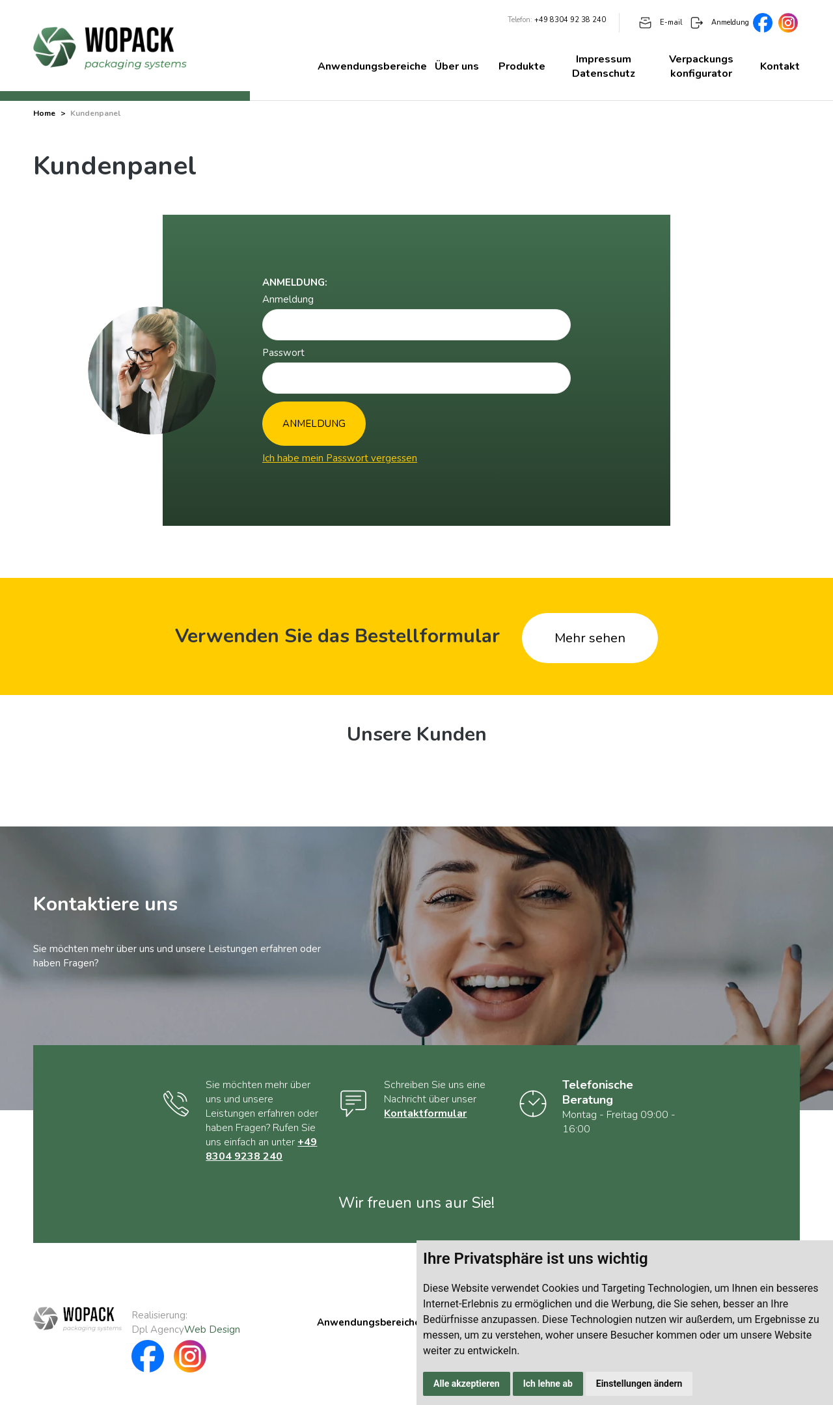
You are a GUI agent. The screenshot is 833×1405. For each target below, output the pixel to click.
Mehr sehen (589, 638)
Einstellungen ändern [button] (639, 1383)
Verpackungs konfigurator (701, 66)
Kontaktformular (425, 1113)
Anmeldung (719, 22)
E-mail (660, 22)
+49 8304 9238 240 (261, 1149)
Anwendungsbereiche (372, 66)
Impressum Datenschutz (603, 66)
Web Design (212, 1329)
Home (44, 113)
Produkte (521, 66)
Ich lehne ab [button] (548, 1383)
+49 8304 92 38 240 (570, 20)
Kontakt (780, 66)
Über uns (457, 66)
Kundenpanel (95, 113)
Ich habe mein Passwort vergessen (339, 458)
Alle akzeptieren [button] (466, 1383)
